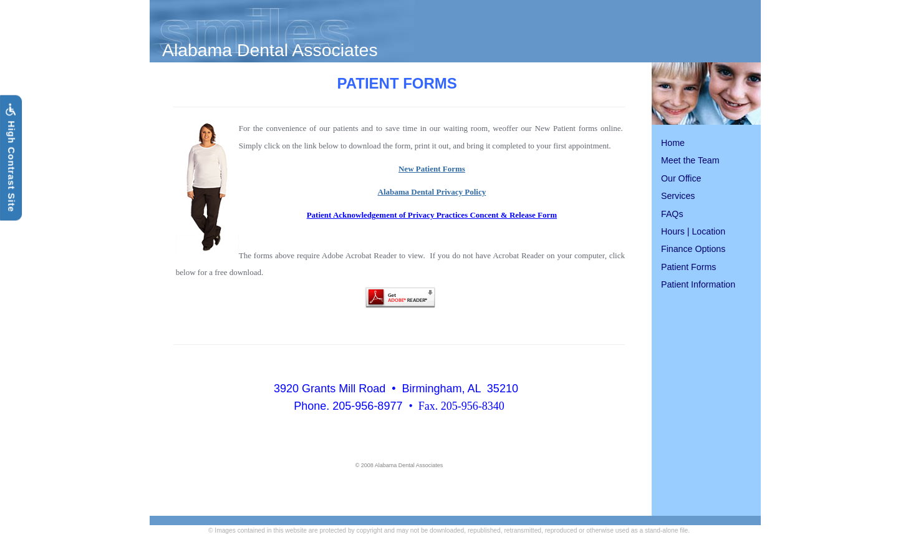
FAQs (672, 214)
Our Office (681, 178)
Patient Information (698, 284)
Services (678, 196)
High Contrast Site (10, 158)
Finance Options (693, 249)
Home (673, 143)
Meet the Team (690, 160)
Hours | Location (693, 231)
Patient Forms (688, 267)
